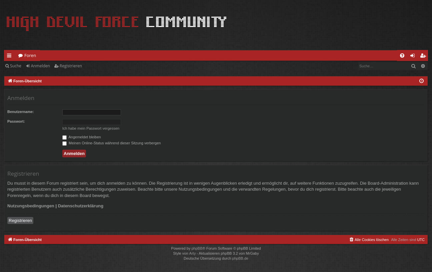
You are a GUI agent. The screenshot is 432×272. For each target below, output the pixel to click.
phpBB (196, 248)
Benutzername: (20, 112)
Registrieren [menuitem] (424, 56)
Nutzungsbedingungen (30, 205)
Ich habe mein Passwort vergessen (90, 128)
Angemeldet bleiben (81, 137)
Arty (192, 253)
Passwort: (16, 121)
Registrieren (71, 66)
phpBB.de (240, 258)
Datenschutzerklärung (81, 205)
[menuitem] (402, 55)
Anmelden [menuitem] (414, 56)
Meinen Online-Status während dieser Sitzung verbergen (111, 143)
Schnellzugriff (10, 56)
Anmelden (40, 66)
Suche (15, 66)
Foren (30, 55)
